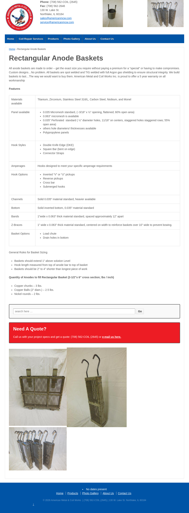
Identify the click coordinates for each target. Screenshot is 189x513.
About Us (90, 38)
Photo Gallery (72, 38)
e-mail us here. (111, 336)
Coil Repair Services (31, 38)
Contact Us (107, 38)
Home (10, 38)
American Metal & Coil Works (66, 500)
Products (53, 38)
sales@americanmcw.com (56, 18)
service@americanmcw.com (57, 22)
